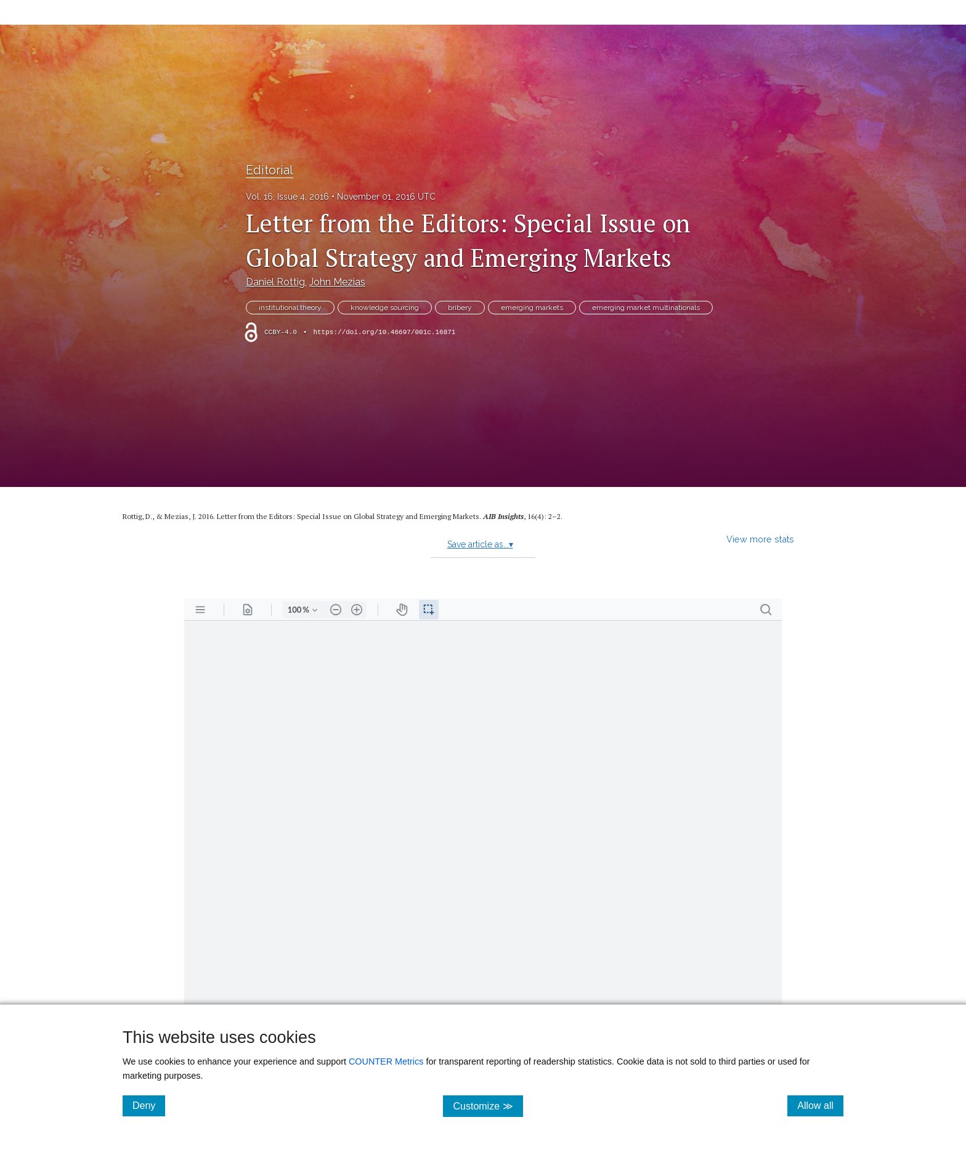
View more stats (760, 539)
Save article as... (480, 544)
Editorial (269, 170)
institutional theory (290, 307)
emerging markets (532, 307)
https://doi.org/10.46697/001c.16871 (384, 332)
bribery (460, 307)
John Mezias (337, 282)
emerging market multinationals (646, 307)
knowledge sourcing (385, 307)
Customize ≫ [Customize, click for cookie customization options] (487, 1105)
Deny (148, 1105)
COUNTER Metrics (386, 1061)
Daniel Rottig (275, 282)
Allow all (820, 1105)
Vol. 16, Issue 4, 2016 (287, 197)
